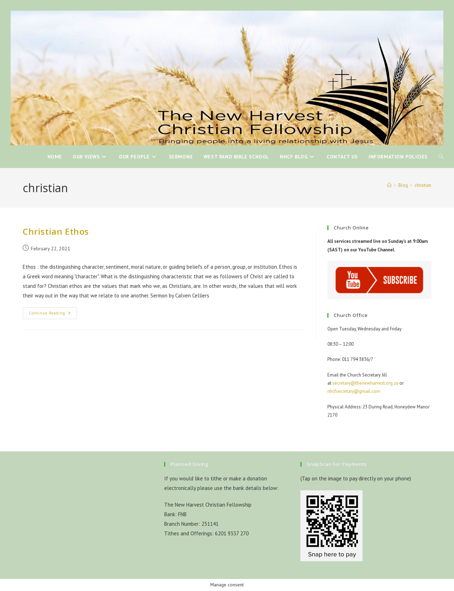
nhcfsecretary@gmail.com (353, 391)
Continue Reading (53, 314)
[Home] (389, 185)
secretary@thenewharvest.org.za (365, 383)
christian (423, 185)
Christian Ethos (56, 231)
